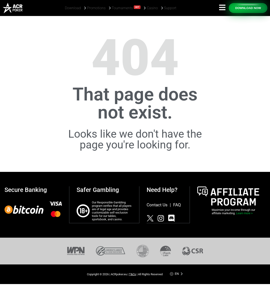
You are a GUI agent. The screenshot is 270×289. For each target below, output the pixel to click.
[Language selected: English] (176, 273)
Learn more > (244, 213)
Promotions (96, 8)
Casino (152, 8)
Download (73, 8)
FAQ (177, 204)
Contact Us (157, 204)
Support (170, 8)
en (177, 273)
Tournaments (126, 7)
